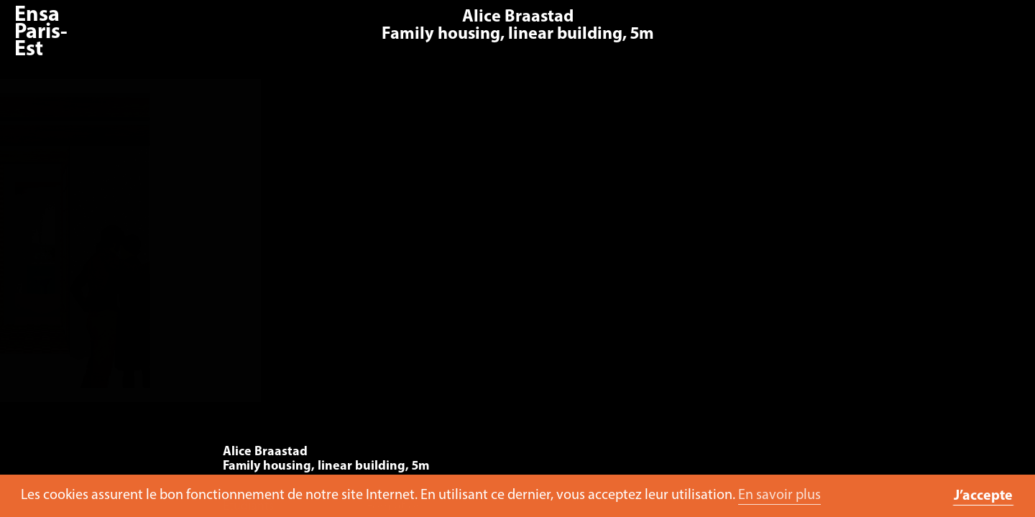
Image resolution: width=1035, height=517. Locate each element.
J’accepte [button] (983, 496)
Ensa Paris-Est (41, 32)
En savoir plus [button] (779, 495)
